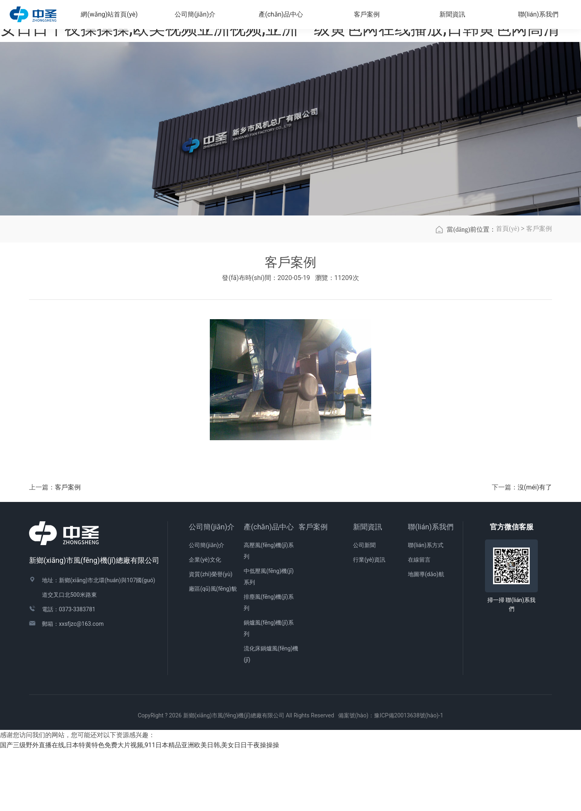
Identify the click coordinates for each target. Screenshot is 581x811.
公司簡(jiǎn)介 (211, 587)
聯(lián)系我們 (431, 587)
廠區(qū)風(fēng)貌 (213, 649)
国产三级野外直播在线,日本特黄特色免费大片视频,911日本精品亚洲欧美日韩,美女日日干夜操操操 (139, 805)
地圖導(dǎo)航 (426, 634)
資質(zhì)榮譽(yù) (210, 634)
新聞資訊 (367, 587)
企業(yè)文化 (205, 620)
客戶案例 (539, 289)
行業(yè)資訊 (369, 620)
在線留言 (419, 620)
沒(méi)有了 (535, 548)
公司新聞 (364, 605)
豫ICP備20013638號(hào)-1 (408, 776)
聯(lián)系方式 (425, 605)
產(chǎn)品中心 (269, 587)
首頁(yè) (507, 289)
